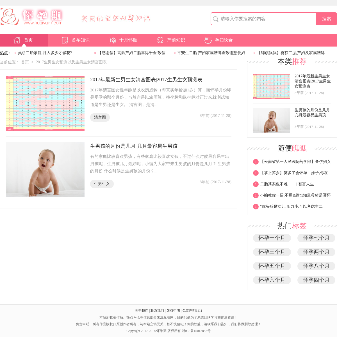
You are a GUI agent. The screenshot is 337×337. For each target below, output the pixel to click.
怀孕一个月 (272, 238)
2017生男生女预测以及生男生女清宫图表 (71, 62)
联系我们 (157, 311)
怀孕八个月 (316, 266)
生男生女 (102, 184)
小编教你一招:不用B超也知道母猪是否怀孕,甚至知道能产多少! (292, 197)
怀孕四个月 (316, 280)
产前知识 (170, 40)
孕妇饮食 (218, 40)
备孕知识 (75, 40)
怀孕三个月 (272, 252)
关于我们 (141, 311)
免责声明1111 (192, 311)
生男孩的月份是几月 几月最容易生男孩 (133, 146)
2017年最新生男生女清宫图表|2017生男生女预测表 (146, 79)
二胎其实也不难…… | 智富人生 (283, 185)
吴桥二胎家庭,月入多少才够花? (45, 53)
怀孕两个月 (316, 252)
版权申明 (173, 311)
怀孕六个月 (272, 280)
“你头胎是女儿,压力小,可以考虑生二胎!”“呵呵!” (288, 208)
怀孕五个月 (272, 266)
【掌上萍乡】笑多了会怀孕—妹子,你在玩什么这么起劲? (290, 174)
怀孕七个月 (316, 238)
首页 (23, 40)
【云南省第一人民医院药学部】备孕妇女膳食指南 (292, 163)
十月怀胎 (122, 40)
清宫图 (100, 117)
